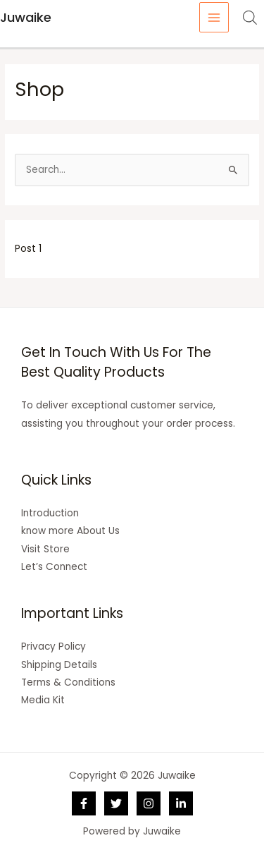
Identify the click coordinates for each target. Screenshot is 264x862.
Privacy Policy (53, 646)
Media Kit (43, 700)
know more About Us (70, 531)
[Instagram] (149, 803)
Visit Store (45, 549)
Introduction (50, 513)
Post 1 (28, 248)
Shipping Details (59, 665)
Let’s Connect (54, 566)
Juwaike (25, 17)
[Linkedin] (181, 803)
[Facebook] (84, 803)
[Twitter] (116, 803)
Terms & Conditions (68, 682)
